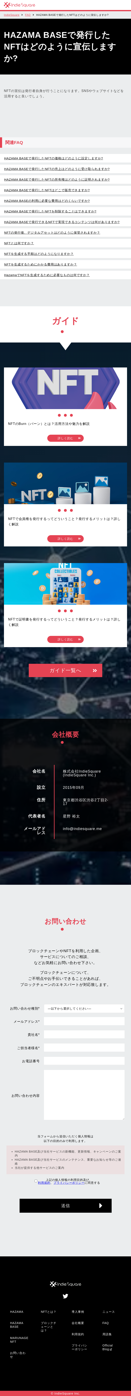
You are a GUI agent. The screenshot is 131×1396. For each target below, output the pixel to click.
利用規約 (44, 1182)
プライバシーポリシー (69, 1182)
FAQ (28, 15)
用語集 (107, 1334)
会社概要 (78, 1323)
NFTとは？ (48, 1311)
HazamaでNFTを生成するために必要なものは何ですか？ (47, 275)
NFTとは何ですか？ (19, 243)
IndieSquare (12, 15)
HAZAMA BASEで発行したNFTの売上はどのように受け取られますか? (57, 169)
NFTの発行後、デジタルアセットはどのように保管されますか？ (52, 232)
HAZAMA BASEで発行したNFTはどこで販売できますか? (47, 190)
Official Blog (107, 1347)
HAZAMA (16, 1311)
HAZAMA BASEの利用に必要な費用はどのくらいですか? (47, 200)
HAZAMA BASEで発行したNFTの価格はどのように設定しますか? (53, 158)
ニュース (108, 1311)
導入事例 (78, 1311)
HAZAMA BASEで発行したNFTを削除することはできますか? (50, 211)
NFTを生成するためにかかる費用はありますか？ (40, 264)
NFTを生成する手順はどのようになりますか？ (39, 254)
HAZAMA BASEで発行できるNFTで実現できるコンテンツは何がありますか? (62, 222)
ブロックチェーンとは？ (48, 1326)
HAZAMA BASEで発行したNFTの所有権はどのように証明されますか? (57, 179)
